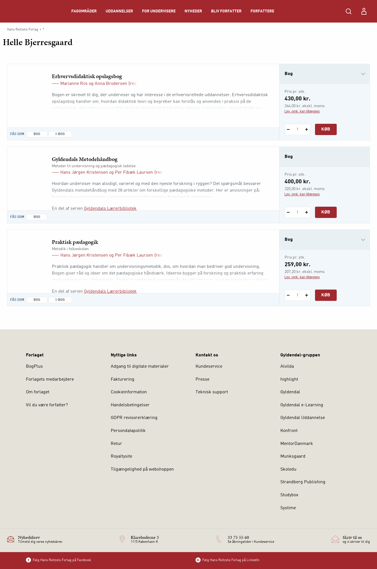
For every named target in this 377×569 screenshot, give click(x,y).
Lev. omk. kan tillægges (302, 111)
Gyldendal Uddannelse (302, 418)
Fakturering (122, 379)
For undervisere (159, 11)
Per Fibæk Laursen (134, 172)
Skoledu (288, 469)
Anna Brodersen (111, 83)
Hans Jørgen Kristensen (84, 172)
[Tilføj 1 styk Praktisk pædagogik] (306, 295)
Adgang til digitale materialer (140, 366)
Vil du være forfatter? (47, 405)
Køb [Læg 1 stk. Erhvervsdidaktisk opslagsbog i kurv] (325, 129)
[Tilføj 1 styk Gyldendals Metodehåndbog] (306, 212)
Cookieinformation (129, 392)
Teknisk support (212, 392)
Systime (288, 508)
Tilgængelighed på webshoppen (142, 469)
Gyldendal (290, 392)
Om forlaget (37, 392)
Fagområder (84, 11)
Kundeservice (209, 366)
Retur (116, 444)
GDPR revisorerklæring (134, 418)
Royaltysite (121, 456)
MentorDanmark (296, 444)
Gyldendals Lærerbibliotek (110, 208)
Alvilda (287, 366)
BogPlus (34, 366)
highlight (289, 379)
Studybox (289, 495)
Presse (202, 379)
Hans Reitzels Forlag (22, 29)
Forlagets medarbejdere (50, 379)
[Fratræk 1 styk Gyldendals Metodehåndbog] (288, 212)
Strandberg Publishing (302, 482)
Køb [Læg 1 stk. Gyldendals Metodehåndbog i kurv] (325, 212)
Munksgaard (292, 456)
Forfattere (262, 11)
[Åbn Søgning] (348, 11)
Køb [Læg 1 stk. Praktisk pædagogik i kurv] (325, 295)
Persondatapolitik (128, 431)
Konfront (289, 431)
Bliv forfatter (226, 11)
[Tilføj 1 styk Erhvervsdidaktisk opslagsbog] (306, 129)
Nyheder (193, 11)
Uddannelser (119, 11)
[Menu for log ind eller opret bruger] (364, 11)
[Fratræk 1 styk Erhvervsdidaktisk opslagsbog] (288, 129)
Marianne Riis (74, 83)
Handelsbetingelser (130, 405)
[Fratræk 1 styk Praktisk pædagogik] (288, 295)
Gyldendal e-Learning (301, 405)
